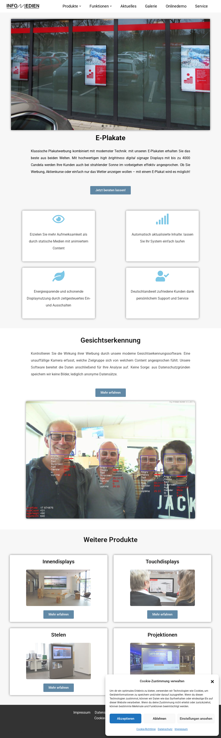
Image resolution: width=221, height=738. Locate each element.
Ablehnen (159, 719)
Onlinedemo (176, 6)
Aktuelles (128, 6)
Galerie (151, 6)
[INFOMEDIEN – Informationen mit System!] (23, 6)
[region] (110, 74)
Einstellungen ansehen (196, 719)
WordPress (49, 732)
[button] (212, 681)
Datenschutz (165, 729)
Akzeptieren (125, 719)
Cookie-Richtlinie (146, 729)
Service (201, 6)
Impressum (181, 729)
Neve (10, 732)
